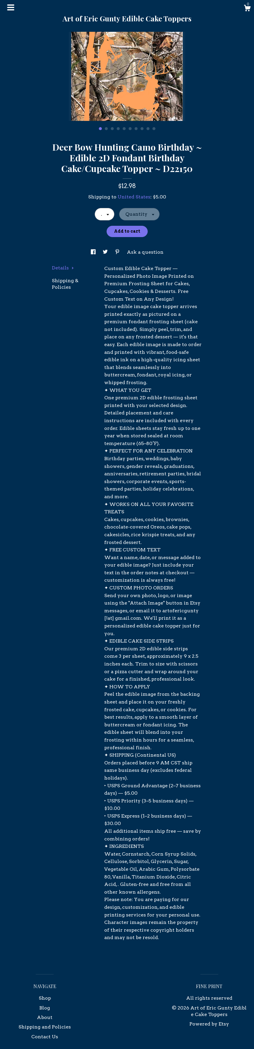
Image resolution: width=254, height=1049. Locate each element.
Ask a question (145, 252)
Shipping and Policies (44, 1027)
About (44, 1017)
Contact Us (44, 1036)
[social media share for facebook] (94, 252)
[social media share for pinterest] (118, 252)
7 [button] (136, 128)
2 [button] (106, 128)
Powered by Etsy (209, 1024)
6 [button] (130, 128)
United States (134, 197)
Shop (45, 998)
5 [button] (124, 128)
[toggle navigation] (10, 7)
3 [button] (112, 128)
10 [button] (153, 128)
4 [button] (118, 128)
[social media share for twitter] (106, 252)
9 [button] (148, 128)
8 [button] (142, 128)
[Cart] (247, 8)
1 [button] (100, 128)
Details (63, 268)
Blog (44, 1008)
